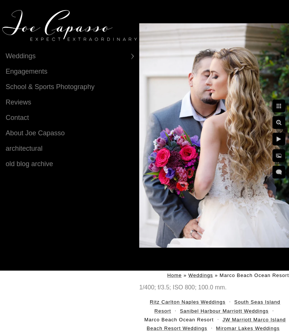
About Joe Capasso (35, 133)
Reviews (18, 102)
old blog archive (29, 164)
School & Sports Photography (50, 87)
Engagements (26, 71)
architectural (24, 148)
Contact (17, 117)
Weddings (21, 56)
